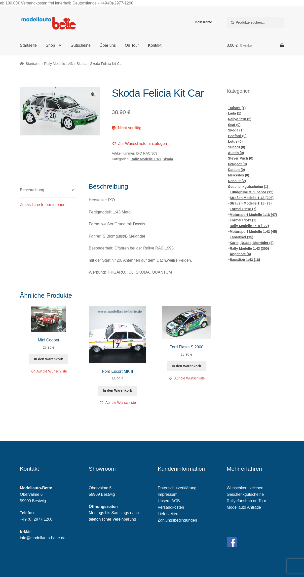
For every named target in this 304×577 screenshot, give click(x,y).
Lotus (235, 141)
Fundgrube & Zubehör (251, 192)
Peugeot (237, 164)
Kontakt (154, 45)
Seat (234, 125)
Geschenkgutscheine (248, 187)
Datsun (236, 170)
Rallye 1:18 (239, 119)
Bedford (237, 136)
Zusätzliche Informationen (42, 205)
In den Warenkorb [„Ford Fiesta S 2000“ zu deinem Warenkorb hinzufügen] (186, 366)
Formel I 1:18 (243, 209)
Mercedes (238, 175)
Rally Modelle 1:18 (249, 226)
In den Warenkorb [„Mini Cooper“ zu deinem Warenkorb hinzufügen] (48, 359)
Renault (237, 181)
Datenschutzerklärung (177, 488)
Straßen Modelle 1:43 (252, 198)
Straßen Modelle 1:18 (251, 203)
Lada (234, 113)
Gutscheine (81, 45)
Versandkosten (171, 507)
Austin (236, 153)
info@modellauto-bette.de (42, 538)
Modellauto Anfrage (244, 507)
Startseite (28, 45)
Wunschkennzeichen (245, 488)
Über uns (108, 45)
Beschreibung (32, 190)
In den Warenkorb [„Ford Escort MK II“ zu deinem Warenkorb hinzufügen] (117, 390)
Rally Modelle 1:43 (58, 64)
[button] (139, 143)
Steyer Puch (240, 158)
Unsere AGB (169, 501)
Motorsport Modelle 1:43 (253, 232)
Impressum (167, 494)
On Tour (132, 45)
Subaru (236, 147)
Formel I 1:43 (243, 220)
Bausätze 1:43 (245, 260)
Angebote (240, 254)
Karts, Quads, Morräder (252, 243)
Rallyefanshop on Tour (246, 501)
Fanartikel (241, 237)
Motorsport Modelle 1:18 (253, 215)
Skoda (81, 64)
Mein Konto (203, 22)
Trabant (237, 108)
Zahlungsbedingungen (177, 520)
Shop (50, 45)
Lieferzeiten (168, 514)
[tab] (48, 190)
